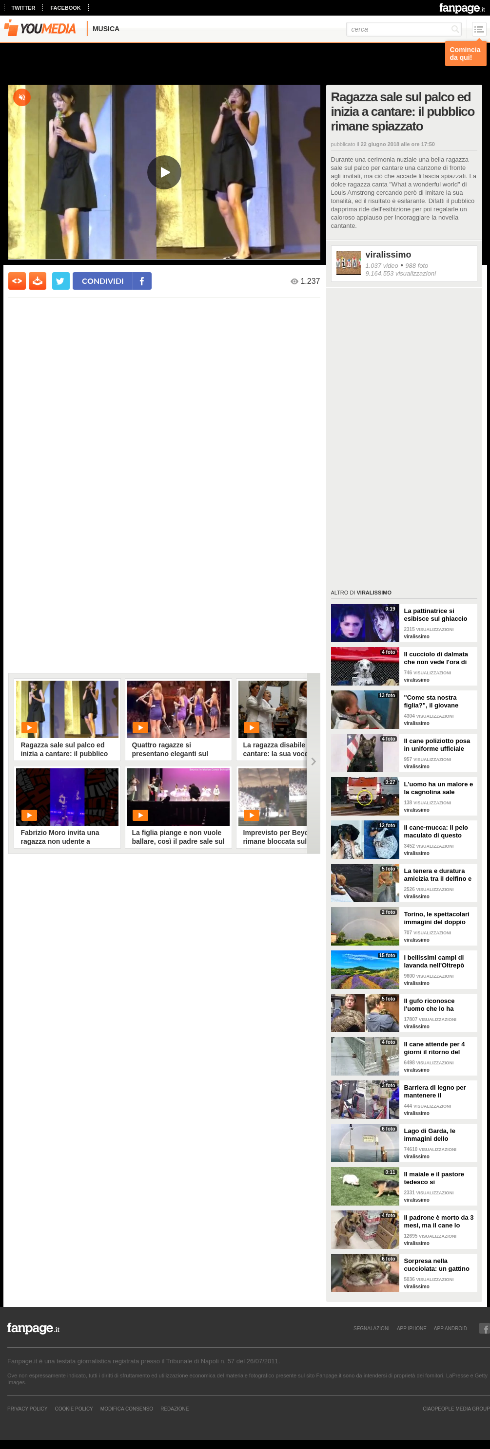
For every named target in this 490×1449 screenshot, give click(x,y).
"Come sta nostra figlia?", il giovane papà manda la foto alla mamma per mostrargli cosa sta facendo (439, 701)
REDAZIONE (174, 1408)
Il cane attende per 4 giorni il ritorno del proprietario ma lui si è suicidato (438, 1048)
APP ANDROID (450, 1328)
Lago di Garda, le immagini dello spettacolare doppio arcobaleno (434, 1135)
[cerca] (404, 29)
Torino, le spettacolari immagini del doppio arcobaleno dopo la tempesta (437, 918)
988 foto (416, 265)
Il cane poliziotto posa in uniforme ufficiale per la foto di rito (437, 745)
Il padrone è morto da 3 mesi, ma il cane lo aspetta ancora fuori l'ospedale (439, 1221)
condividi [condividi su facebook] (103, 280)
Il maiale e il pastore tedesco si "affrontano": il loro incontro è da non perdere (434, 1178)
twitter (24, 8)
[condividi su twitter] (61, 281)
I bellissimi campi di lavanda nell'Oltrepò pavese (434, 961)
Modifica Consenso (126, 1408)
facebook (65, 8)
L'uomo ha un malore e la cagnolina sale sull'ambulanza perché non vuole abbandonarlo (438, 788)
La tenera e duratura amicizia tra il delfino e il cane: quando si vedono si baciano (438, 875)
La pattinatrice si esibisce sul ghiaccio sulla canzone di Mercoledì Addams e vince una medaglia (436, 615)
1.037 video (382, 265)
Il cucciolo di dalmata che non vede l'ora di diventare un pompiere (438, 658)
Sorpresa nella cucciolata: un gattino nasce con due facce (437, 1265)
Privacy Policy (27, 1408)
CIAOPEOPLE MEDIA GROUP (456, 1408)
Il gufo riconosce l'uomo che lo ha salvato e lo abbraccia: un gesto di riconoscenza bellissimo (438, 1005)
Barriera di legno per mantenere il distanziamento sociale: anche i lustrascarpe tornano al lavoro (439, 1091)
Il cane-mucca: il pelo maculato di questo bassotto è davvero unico (436, 831)
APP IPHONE (412, 1328)
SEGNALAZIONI (371, 1328)
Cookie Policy (74, 1408)
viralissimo (389, 255)
